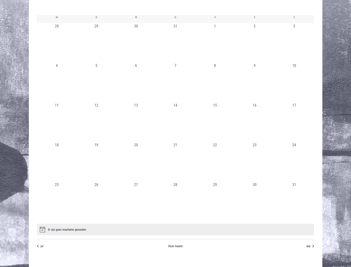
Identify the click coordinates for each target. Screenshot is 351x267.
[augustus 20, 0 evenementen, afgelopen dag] (136, 162)
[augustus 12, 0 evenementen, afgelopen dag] (96, 122)
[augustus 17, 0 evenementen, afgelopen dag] (294, 122)
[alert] (175, 229)
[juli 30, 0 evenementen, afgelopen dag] (136, 43)
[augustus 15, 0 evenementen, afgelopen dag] (215, 122)
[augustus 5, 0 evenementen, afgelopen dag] (96, 82)
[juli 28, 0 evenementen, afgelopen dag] (57, 43)
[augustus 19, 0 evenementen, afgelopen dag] (96, 162)
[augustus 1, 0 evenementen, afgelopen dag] (215, 43)
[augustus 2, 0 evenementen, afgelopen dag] (254, 43)
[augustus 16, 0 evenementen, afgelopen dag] (254, 122)
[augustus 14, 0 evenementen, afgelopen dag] (175, 122)
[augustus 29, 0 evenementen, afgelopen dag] (215, 201)
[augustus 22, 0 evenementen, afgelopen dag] (215, 162)
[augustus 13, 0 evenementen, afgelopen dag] (136, 122)
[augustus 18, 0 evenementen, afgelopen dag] (57, 162)
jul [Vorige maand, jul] (40, 246)
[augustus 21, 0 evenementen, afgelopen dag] (175, 162)
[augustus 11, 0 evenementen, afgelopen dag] (57, 122)
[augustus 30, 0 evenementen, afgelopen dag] (254, 201)
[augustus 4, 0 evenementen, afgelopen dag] (57, 82)
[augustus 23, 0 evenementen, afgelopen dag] (254, 162)
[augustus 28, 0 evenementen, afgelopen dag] (175, 201)
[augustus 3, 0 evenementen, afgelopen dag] (294, 43)
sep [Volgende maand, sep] (310, 246)
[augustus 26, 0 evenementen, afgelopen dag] (96, 201)
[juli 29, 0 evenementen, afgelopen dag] (96, 43)
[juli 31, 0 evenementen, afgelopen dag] (175, 43)
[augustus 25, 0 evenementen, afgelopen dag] (57, 201)
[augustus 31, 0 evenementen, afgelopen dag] (294, 201)
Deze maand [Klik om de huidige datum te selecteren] (175, 246)
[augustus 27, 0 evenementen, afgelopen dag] (136, 201)
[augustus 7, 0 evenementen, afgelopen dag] (175, 82)
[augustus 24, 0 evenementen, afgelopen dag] (294, 162)
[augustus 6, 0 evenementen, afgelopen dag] (136, 82)
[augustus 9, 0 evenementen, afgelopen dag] (254, 82)
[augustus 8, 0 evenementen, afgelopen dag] (215, 82)
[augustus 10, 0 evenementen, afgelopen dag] (294, 82)
